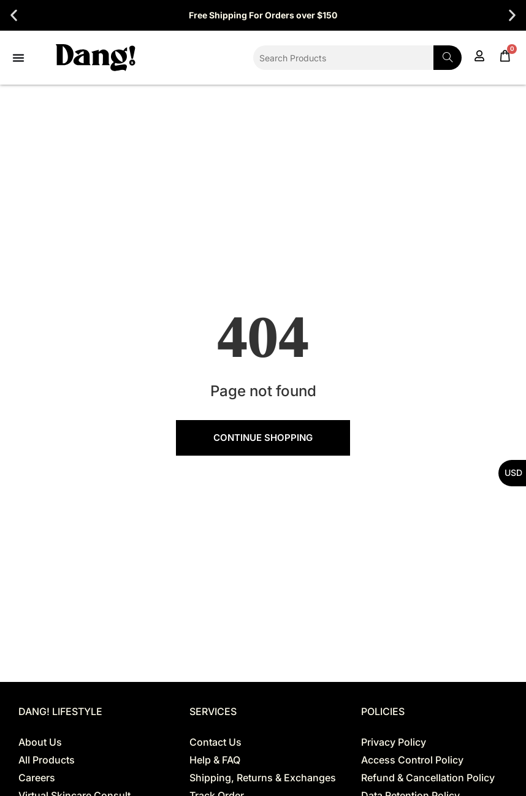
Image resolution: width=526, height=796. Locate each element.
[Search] (447, 57)
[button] (13, 15)
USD (513, 472)
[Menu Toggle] (18, 58)
